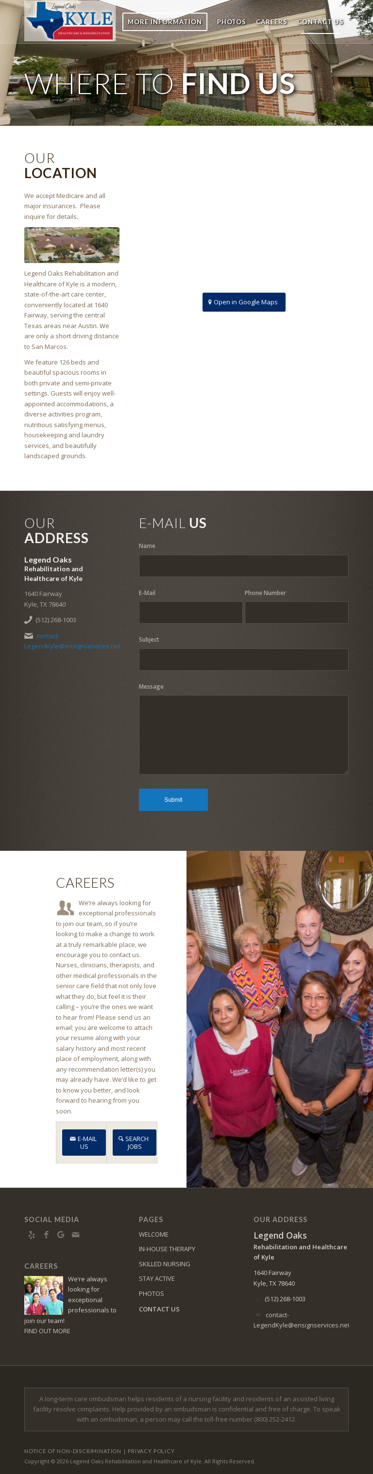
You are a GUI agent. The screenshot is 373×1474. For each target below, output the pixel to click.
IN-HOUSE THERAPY (167, 1248)
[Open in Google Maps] (244, 302)
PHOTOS (151, 1293)
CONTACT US (159, 1309)
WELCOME (154, 1234)
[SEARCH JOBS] (134, 1142)
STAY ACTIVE (157, 1278)
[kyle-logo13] (88, 21)
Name (147, 546)
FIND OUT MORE (47, 1330)
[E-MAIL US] (84, 1142)
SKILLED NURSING (164, 1263)
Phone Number (265, 593)
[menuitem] (165, 21)
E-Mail (147, 593)
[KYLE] (71, 245)
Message (151, 686)
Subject (149, 639)
